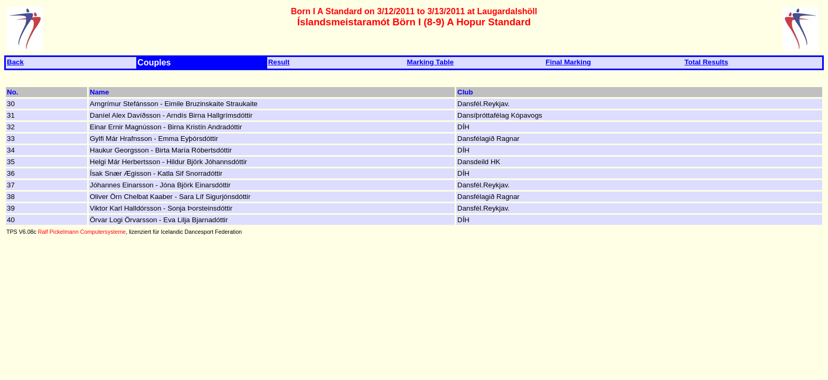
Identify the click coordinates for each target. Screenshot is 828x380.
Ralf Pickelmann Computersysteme (82, 232)
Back (15, 62)
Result (279, 62)
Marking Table (430, 62)
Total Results (706, 62)
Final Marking (568, 62)
